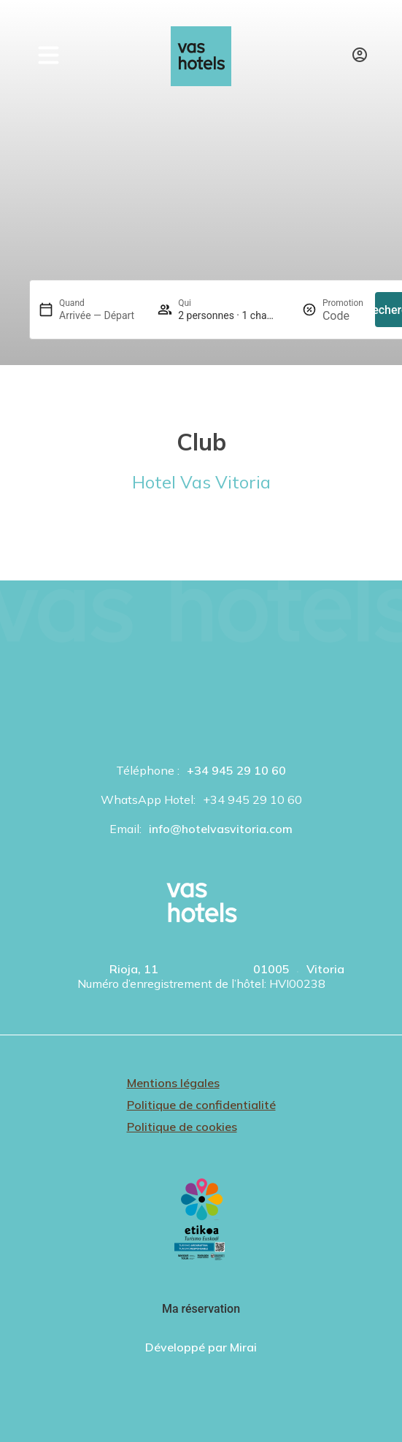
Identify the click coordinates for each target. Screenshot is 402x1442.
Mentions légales (173, 1082)
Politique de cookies (182, 1126)
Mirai (243, 1347)
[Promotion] (342, 316)
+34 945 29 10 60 (236, 770)
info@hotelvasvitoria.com (221, 828)
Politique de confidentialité (201, 1104)
